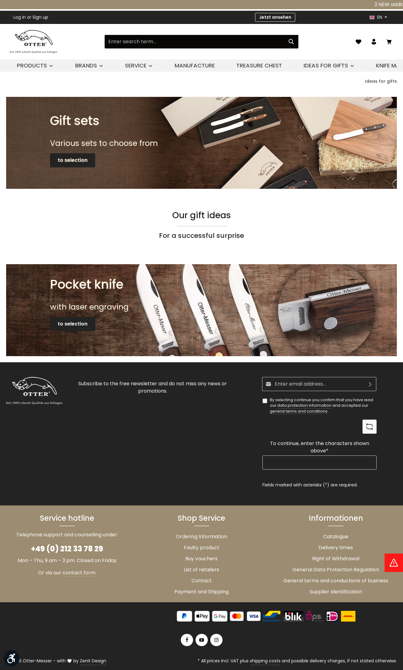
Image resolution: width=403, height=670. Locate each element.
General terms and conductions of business (335, 580)
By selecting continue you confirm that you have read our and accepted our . (321, 405)
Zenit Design (93, 661)
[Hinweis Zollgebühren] (394, 563)
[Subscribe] (370, 384)
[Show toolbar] (12, 658)
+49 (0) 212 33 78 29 (67, 549)
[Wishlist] (358, 42)
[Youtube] (202, 640)
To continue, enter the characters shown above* (319, 447)
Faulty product (201, 547)
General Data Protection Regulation (336, 569)
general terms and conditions (298, 411)
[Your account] (374, 42)
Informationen (336, 518)
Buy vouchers (201, 558)
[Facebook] (187, 640)
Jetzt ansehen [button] (275, 17)
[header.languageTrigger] (378, 17)
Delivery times (336, 547)
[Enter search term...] (194, 42)
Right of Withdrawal (335, 558)
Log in (20, 17)
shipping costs (265, 661)
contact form (79, 572)
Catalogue (335, 536)
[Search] (291, 42)
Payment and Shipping (201, 591)
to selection (72, 160)
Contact (202, 580)
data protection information (304, 405)
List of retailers (201, 569)
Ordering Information (201, 536)
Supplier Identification (336, 591)
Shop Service (201, 518)
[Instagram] (216, 640)
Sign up (40, 17)
